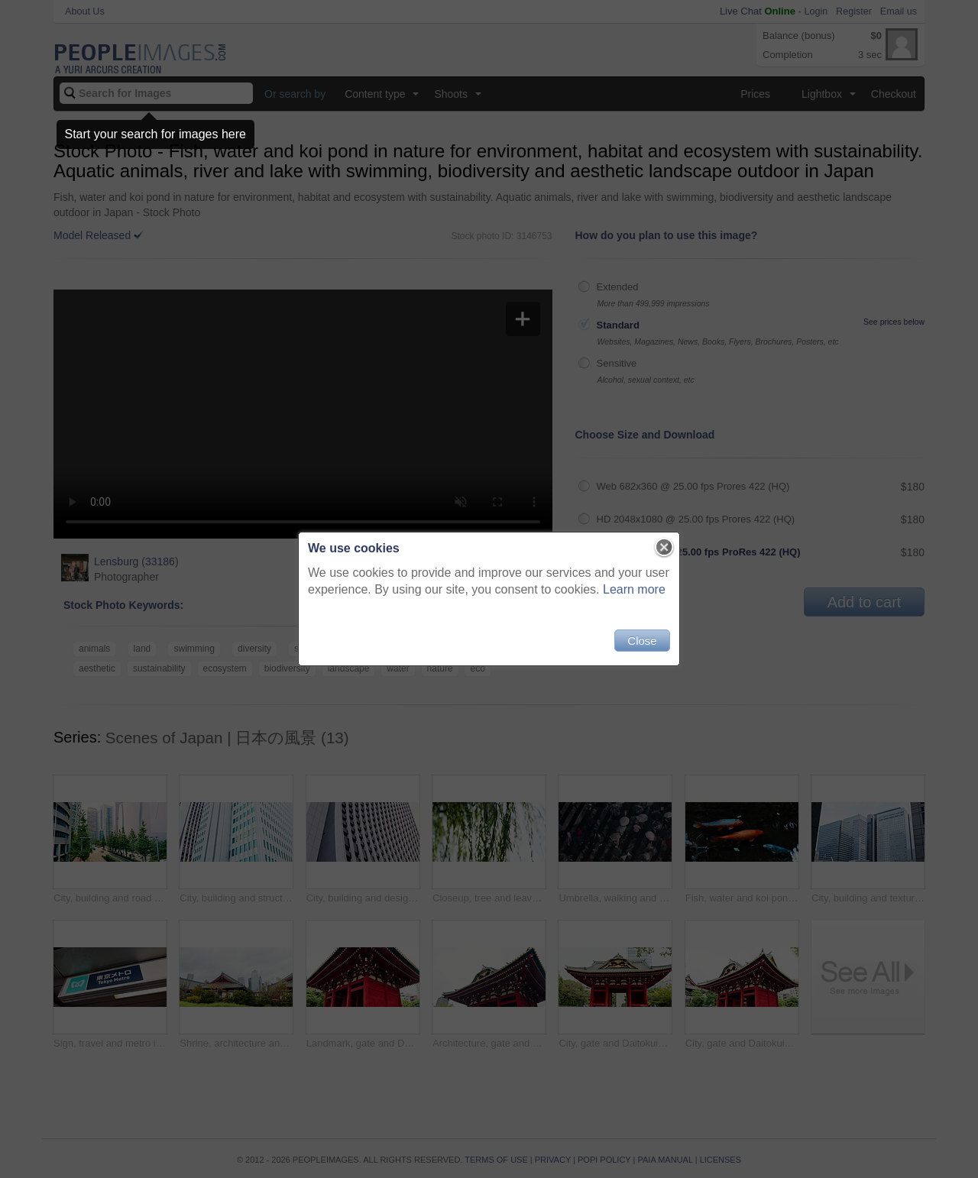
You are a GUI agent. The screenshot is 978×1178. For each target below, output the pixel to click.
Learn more (634, 589)
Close (641, 640)
